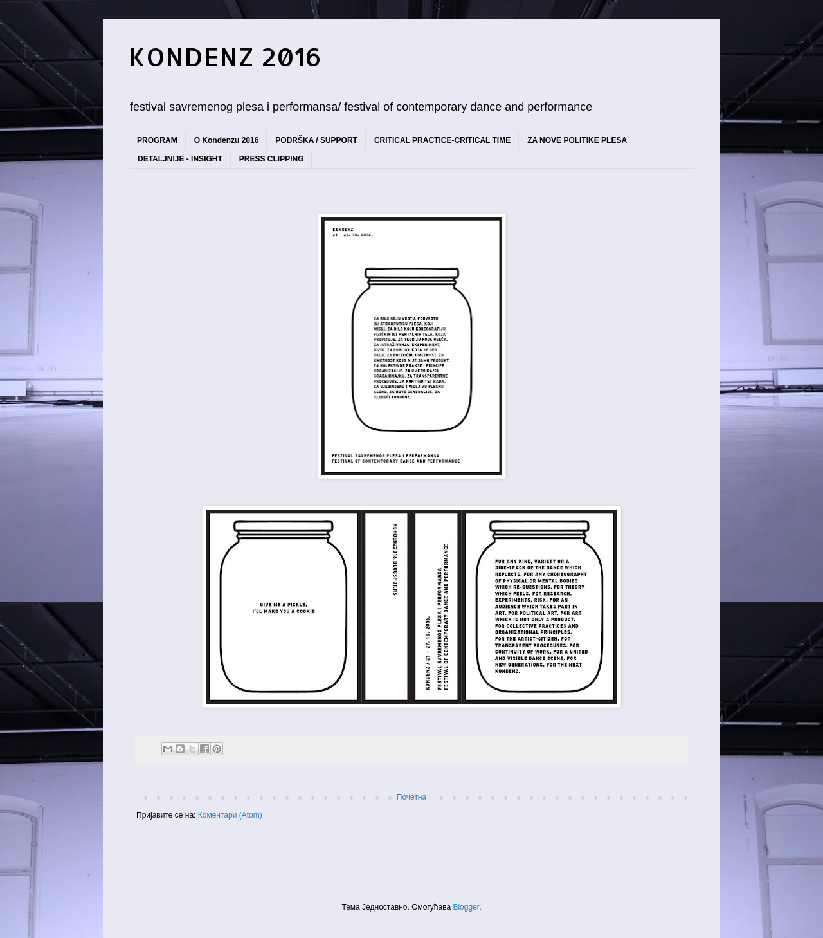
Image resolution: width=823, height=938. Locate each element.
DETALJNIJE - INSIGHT (180, 158)
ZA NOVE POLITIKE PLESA (577, 140)
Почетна (411, 797)
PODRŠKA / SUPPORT (316, 140)
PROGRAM (157, 140)
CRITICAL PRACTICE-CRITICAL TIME (442, 140)
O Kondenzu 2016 (226, 140)
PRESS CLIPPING (271, 158)
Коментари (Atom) (230, 815)
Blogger (466, 907)
